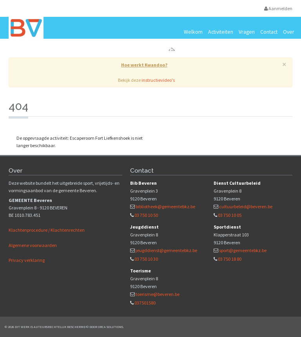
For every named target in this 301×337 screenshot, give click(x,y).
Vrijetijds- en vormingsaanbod (96, 50)
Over (288, 31)
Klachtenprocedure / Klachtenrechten (47, 230)
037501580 (145, 303)
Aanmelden (278, 8)
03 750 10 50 (146, 215)
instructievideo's (158, 80)
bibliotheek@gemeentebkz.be (165, 206)
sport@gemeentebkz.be (243, 250)
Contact (268, 31)
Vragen (247, 31)
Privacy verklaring (27, 260)
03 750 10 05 (229, 215)
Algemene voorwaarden (33, 245)
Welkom (193, 31)
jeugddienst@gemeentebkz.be (166, 250)
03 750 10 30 (146, 259)
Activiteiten (220, 31)
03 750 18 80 (229, 259)
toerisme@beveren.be (158, 294)
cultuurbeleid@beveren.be (245, 206)
